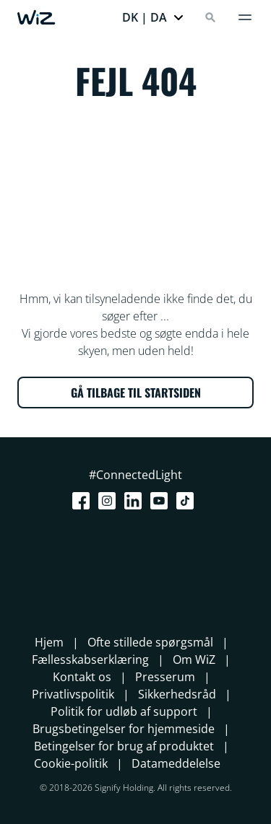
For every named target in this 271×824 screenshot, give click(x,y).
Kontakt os (82, 677)
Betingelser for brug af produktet (124, 746)
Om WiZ (194, 659)
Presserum (165, 677)
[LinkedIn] (135, 500)
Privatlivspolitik (73, 694)
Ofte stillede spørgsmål (150, 642)
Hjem (49, 642)
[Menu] (245, 17)
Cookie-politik (71, 763)
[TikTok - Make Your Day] (187, 500)
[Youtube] (161, 500)
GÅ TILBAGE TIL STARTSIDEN (136, 392)
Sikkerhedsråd (177, 694)
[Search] (210, 17)
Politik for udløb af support (124, 711)
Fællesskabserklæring (90, 659)
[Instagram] (109, 500)
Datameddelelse (176, 763)
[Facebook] (83, 500)
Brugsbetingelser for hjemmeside (124, 729)
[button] (153, 17)
